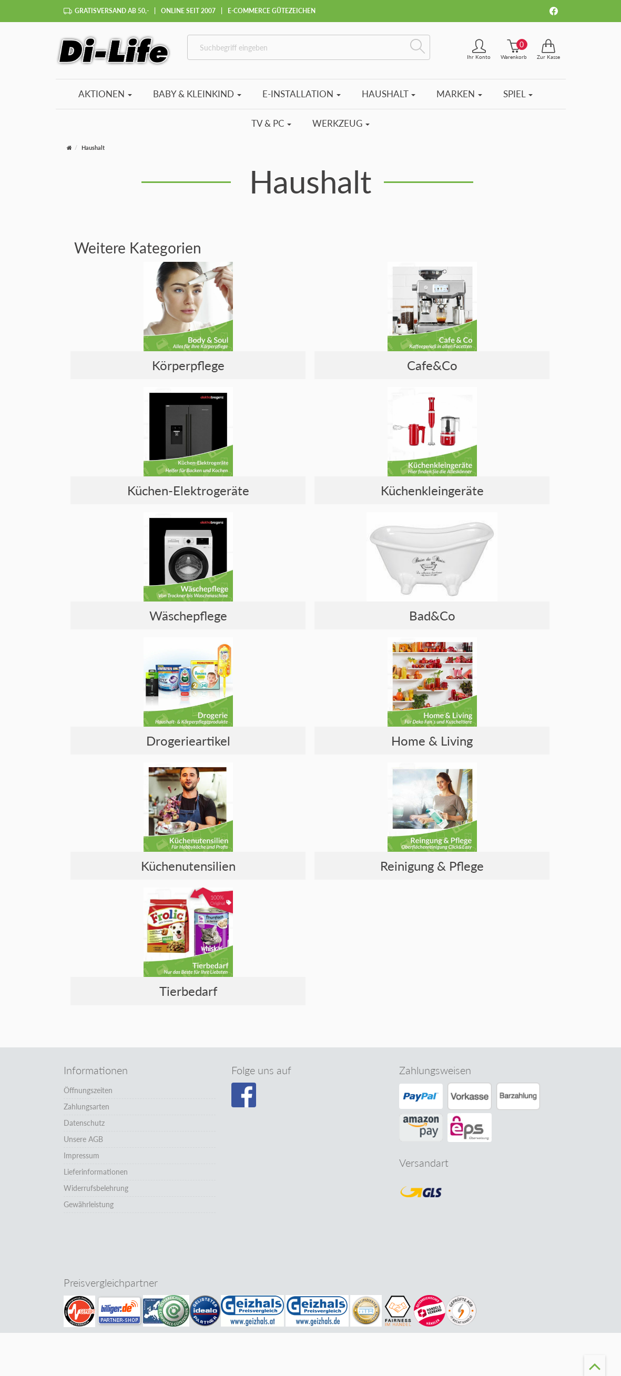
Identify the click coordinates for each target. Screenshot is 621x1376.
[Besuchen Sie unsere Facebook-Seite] (243, 1095)
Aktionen (105, 93)
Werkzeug (341, 123)
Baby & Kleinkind (197, 93)
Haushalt (388, 93)
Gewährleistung (89, 1204)
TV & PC (271, 123)
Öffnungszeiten (88, 1090)
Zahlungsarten (86, 1106)
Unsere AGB (83, 1139)
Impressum (81, 1155)
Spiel (518, 93)
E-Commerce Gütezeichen (271, 11)
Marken (459, 93)
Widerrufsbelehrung (96, 1188)
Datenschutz (84, 1122)
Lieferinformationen (96, 1171)
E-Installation (301, 93)
